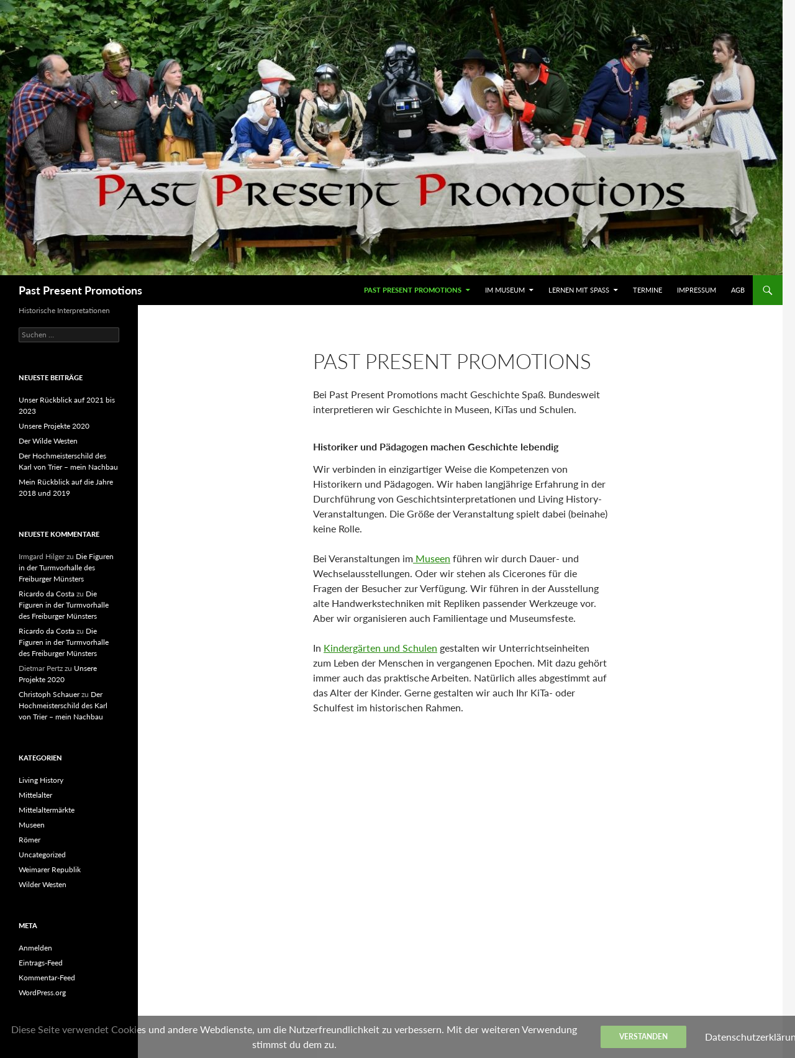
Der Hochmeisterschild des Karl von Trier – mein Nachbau (63, 705)
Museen (431, 558)
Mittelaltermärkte (47, 809)
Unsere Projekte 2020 (54, 426)
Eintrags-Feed (41, 962)
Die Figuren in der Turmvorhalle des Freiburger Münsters (66, 567)
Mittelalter (35, 795)
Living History (41, 780)
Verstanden (643, 1036)
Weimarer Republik (50, 869)
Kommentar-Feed (47, 977)
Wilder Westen (42, 884)
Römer (29, 839)
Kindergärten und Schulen (380, 648)
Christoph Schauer (49, 694)
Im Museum (505, 290)
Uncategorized (42, 854)
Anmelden (35, 947)
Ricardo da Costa (47, 593)
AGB (738, 290)
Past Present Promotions (80, 290)
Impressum (696, 290)
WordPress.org (42, 992)
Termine (647, 290)
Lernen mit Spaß (578, 290)
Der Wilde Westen (48, 440)
